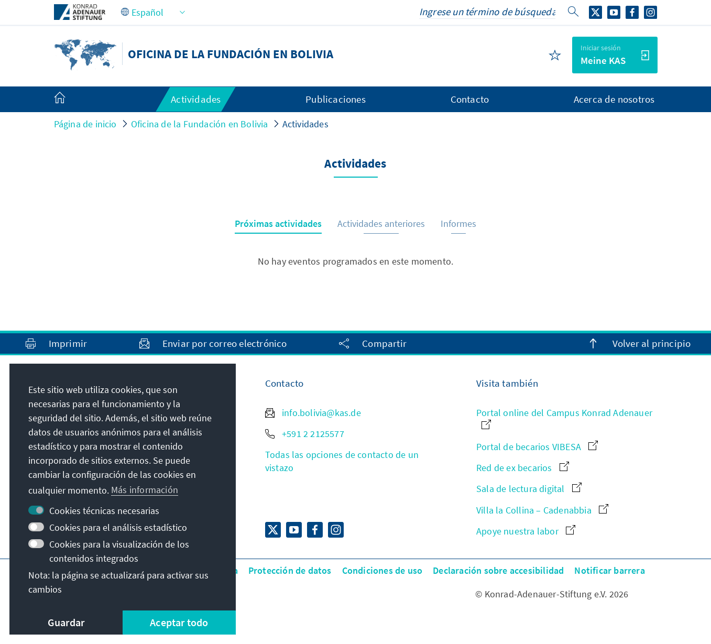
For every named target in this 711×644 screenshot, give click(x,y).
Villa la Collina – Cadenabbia (542, 510)
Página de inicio (85, 124)
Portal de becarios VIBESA (537, 447)
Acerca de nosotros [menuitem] (614, 99)
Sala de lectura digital (529, 489)
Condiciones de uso (382, 570)
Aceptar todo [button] (179, 622)
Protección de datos (290, 570)
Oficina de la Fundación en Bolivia (199, 124)
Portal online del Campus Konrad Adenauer (564, 418)
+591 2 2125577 (304, 434)
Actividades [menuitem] (196, 99)
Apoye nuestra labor (525, 531)
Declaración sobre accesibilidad (498, 570)
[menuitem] (70, 99)
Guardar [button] (66, 622)
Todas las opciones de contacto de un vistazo (342, 461)
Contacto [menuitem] (470, 99)
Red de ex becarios (522, 468)
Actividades (305, 124)
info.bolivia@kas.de (313, 413)
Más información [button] (144, 490)
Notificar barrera (609, 570)
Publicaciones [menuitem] (335, 99)
